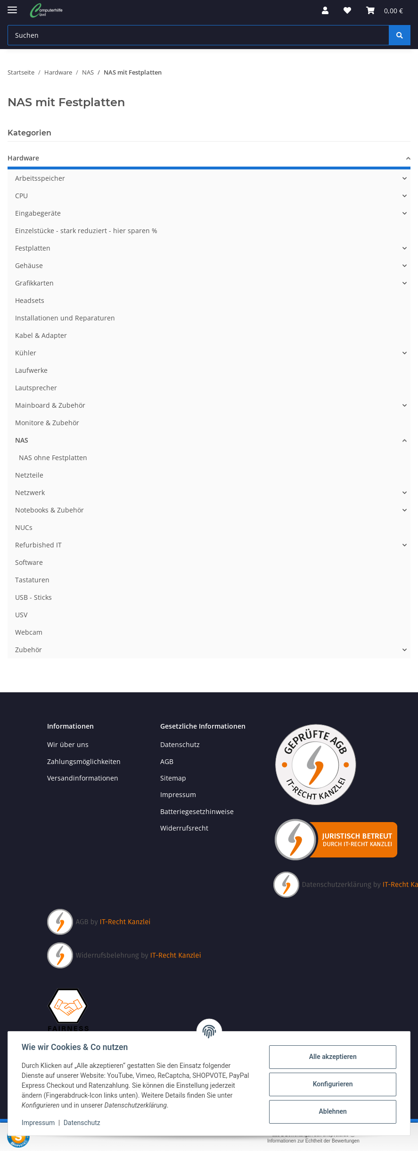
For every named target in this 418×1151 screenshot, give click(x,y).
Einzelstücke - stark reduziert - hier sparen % (86, 230)
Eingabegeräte (38, 213)
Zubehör (28, 649)
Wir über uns (68, 744)
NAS (21, 440)
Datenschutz (83, 1122)
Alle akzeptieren (331, 1056)
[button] (325, 10)
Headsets (29, 300)
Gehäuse (29, 265)
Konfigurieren (331, 1084)
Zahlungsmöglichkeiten (84, 761)
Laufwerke (31, 370)
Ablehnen (331, 1111)
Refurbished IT (38, 544)
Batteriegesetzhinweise (197, 811)
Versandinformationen (82, 777)
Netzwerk (30, 492)
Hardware (23, 157)
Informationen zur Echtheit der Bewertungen (313, 1140)
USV (21, 614)
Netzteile (29, 474)
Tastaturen (32, 579)
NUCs (24, 527)
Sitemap (173, 777)
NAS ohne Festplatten (53, 457)
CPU (21, 195)
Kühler (25, 352)
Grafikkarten (34, 282)
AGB (166, 761)
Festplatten (32, 248)
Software (29, 562)
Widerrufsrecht (184, 827)
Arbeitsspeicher (40, 178)
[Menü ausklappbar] (12, 6)
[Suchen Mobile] (198, 35)
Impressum (39, 1122)
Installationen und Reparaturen (65, 317)
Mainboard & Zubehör (50, 405)
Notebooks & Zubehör (49, 509)
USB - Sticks (33, 597)
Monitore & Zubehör (47, 422)
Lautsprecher (36, 387)
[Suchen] (399, 35)
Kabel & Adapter (41, 335)
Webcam (28, 632)
